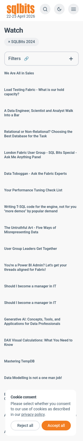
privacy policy (32, 414)
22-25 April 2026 (20, 9)
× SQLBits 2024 (21, 42)
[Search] (45, 9)
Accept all (56, 425)
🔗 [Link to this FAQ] (26, 58)
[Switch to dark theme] (59, 9)
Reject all (25, 425)
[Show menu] (73, 9)
